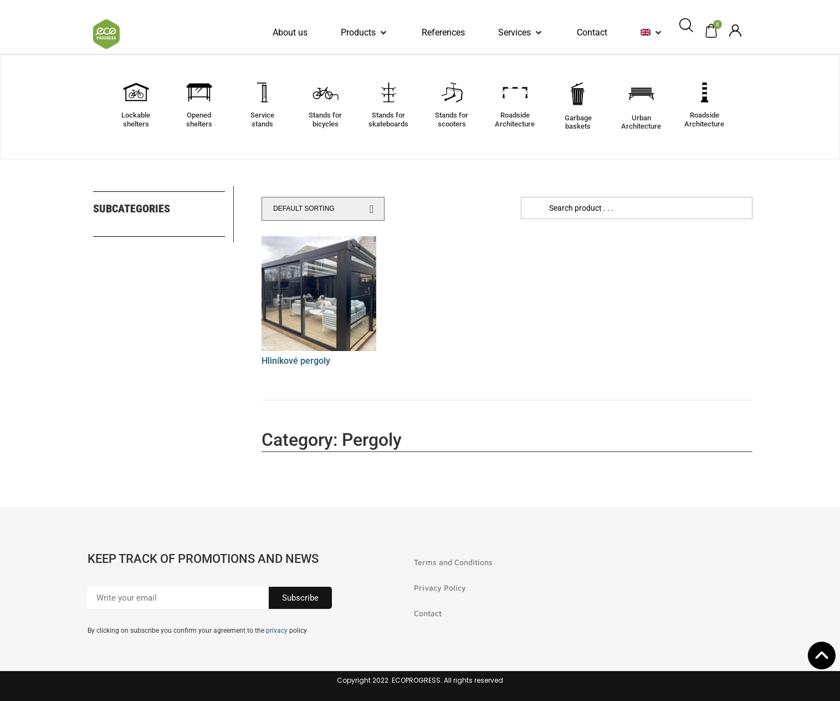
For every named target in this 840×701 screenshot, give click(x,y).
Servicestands (262, 119)
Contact (428, 613)
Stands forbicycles (325, 119)
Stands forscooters (451, 119)
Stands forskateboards (388, 119)
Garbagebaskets (578, 122)
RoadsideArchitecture (515, 119)
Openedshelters (199, 119)
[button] (364, 32)
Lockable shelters (135, 119)
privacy (277, 630)
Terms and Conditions (453, 562)
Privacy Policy (440, 587)
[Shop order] (323, 209)
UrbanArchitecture (641, 122)
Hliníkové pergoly (296, 360)
